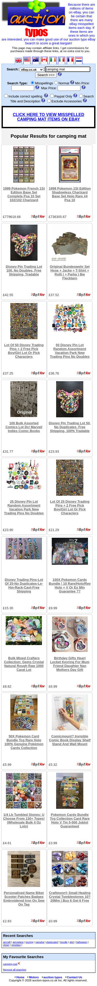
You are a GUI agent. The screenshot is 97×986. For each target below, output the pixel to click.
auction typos (51, 977)
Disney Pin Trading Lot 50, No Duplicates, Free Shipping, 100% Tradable (70, 427)
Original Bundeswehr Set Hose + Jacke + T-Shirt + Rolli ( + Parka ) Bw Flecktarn (70, 272)
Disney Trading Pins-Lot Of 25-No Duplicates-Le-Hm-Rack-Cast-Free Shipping (24, 585)
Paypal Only (63, 96)
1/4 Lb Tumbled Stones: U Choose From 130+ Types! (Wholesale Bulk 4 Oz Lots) (24, 820)
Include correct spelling (25, 96)
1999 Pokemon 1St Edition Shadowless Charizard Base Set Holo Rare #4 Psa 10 (70, 194)
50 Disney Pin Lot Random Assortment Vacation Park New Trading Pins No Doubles (69, 350)
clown (6, 944)
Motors (33, 977)
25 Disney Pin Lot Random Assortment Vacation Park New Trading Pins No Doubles (24, 507)
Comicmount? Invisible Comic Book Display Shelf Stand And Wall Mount (70, 740)
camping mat (10, 964)
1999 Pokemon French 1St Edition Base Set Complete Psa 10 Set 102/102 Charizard (24, 194)
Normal (63, 83)
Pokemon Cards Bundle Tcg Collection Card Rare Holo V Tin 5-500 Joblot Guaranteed (70, 820)
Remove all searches (14, 969)
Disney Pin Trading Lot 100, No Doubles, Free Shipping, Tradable (24, 270)
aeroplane (18, 942)
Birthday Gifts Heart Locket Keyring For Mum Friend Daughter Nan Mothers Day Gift (69, 664)
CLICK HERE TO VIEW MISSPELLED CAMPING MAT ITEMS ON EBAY (48, 116)
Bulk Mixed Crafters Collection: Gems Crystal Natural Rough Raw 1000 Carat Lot (24, 664)
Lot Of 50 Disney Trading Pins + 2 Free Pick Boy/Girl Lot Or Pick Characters (24, 350)
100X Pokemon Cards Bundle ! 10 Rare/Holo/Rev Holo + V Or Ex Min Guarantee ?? (70, 585)
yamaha (39, 942)
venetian (16, 944)
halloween (81, 942)
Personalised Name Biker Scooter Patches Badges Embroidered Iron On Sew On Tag (23, 898)
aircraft (7, 942)
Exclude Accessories (66, 101)
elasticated (52, 942)
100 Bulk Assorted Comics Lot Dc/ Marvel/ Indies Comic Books (23, 427)
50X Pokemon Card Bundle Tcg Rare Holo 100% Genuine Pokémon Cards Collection (23, 742)
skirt (72, 942)
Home (19, 977)
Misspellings (44, 83)
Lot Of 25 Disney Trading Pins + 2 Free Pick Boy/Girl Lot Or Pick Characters (69, 507)
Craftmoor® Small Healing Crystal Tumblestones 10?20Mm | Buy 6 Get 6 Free (70, 896)
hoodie (64, 942)
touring (29, 942)
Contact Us (73, 977)
